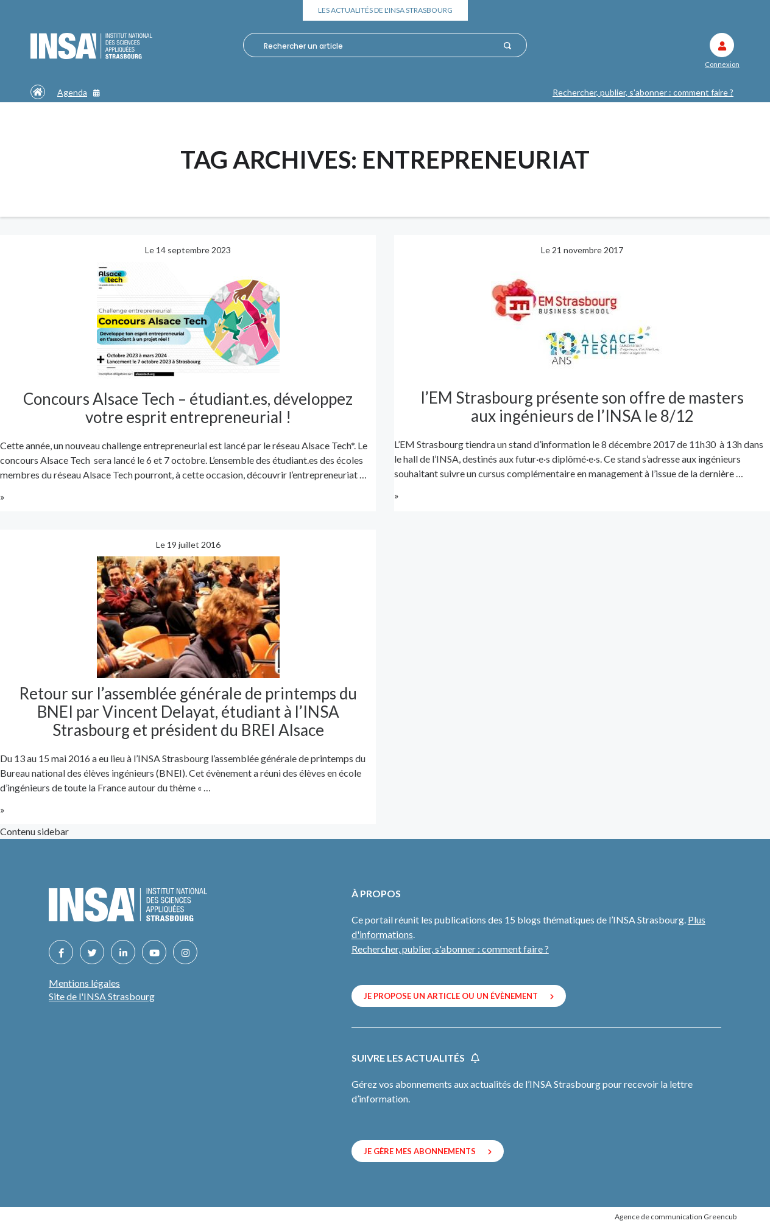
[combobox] (379, 45)
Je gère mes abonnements (428, 1151)
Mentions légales (84, 983)
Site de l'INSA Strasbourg (102, 996)
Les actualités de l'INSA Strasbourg (385, 10)
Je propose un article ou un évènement (459, 996)
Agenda (78, 92)
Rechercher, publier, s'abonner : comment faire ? (643, 92)
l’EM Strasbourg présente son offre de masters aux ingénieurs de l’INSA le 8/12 (582, 407)
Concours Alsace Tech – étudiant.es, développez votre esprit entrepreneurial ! (188, 408)
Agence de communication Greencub (675, 1216)
